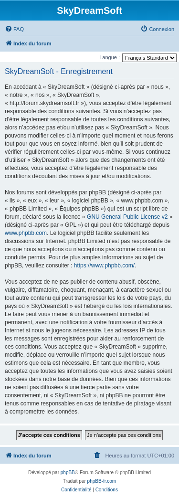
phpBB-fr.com (101, 481)
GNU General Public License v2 (127, 216)
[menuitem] (14, 29)
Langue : (109, 57)
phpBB (68, 472)
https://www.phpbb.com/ (104, 265)
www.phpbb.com (26, 233)
